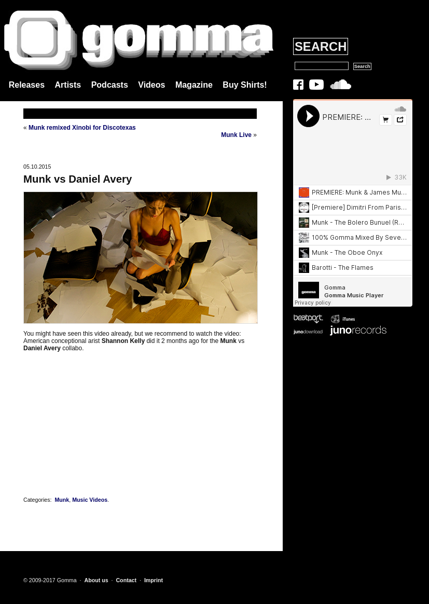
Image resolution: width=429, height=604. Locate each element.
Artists (68, 84)
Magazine (194, 84)
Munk (61, 500)
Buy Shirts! (245, 84)
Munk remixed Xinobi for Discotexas (82, 127)
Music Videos (89, 500)
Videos (151, 84)
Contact (126, 580)
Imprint (153, 580)
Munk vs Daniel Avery (77, 179)
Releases (27, 84)
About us (96, 580)
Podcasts (109, 84)
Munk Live (236, 135)
